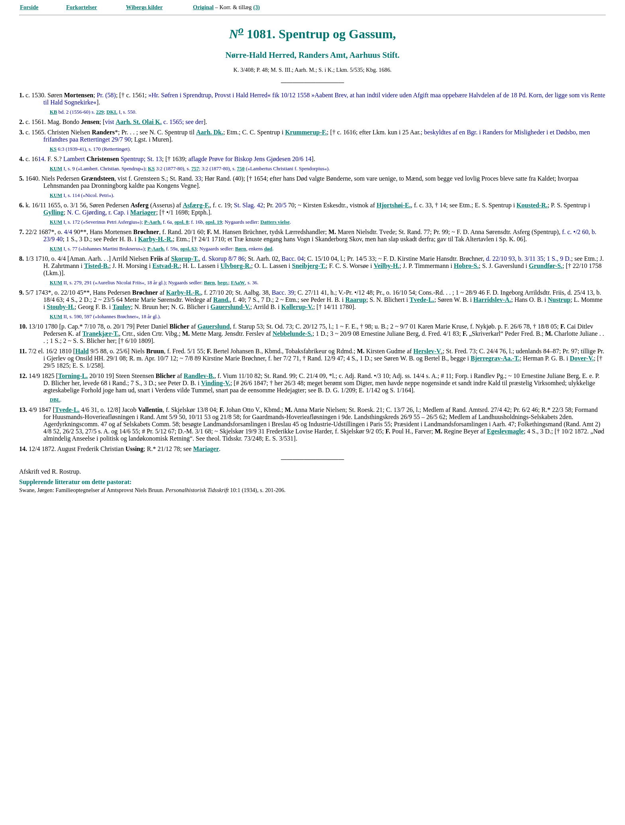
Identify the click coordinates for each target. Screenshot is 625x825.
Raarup (355, 299)
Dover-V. (582, 358)
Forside (29, 7)
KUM (56, 168)
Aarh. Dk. (209, 132)
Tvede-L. (422, 299)
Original (203, 7)
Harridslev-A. (492, 299)
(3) (256, 7)
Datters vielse (275, 222)
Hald (82, 351)
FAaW (238, 283)
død (268, 249)
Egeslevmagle (505, 431)
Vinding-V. (215, 383)
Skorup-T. (185, 258)
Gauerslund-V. (230, 306)
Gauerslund (214, 326)
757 (195, 168)
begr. (223, 283)
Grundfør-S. (545, 265)
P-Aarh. (153, 222)
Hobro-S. (466, 265)
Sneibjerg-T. (309, 265)
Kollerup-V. (297, 306)
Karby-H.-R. (155, 239)
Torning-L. (73, 375)
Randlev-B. (199, 375)
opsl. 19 (214, 222)
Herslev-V (427, 351)
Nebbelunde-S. (292, 333)
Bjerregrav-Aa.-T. (495, 358)
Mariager (143, 212)
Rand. (221, 299)
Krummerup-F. (306, 132)
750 (240, 168)
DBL (55, 400)
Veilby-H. (386, 265)
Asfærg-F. (196, 205)
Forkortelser (81, 7)
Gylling (53, 212)
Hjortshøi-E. (394, 205)
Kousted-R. (532, 205)
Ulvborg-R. (235, 265)
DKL (112, 112)
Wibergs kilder (144, 7)
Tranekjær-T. (101, 333)
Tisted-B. (96, 265)
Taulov (121, 306)
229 (100, 112)
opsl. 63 (188, 249)
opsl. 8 (182, 222)
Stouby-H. (61, 306)
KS (53, 149)
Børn (240, 249)
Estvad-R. (165, 265)
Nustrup (559, 299)
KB (53, 112)
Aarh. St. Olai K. (139, 121)
